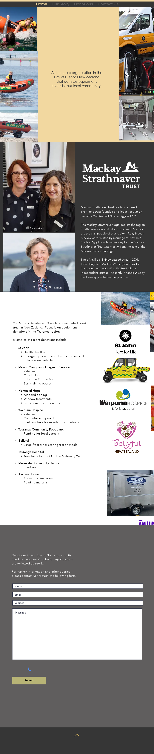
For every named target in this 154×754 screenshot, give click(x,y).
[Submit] (29, 680)
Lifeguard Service (28, 104)
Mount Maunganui (12, 104)
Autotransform (138, 93)
